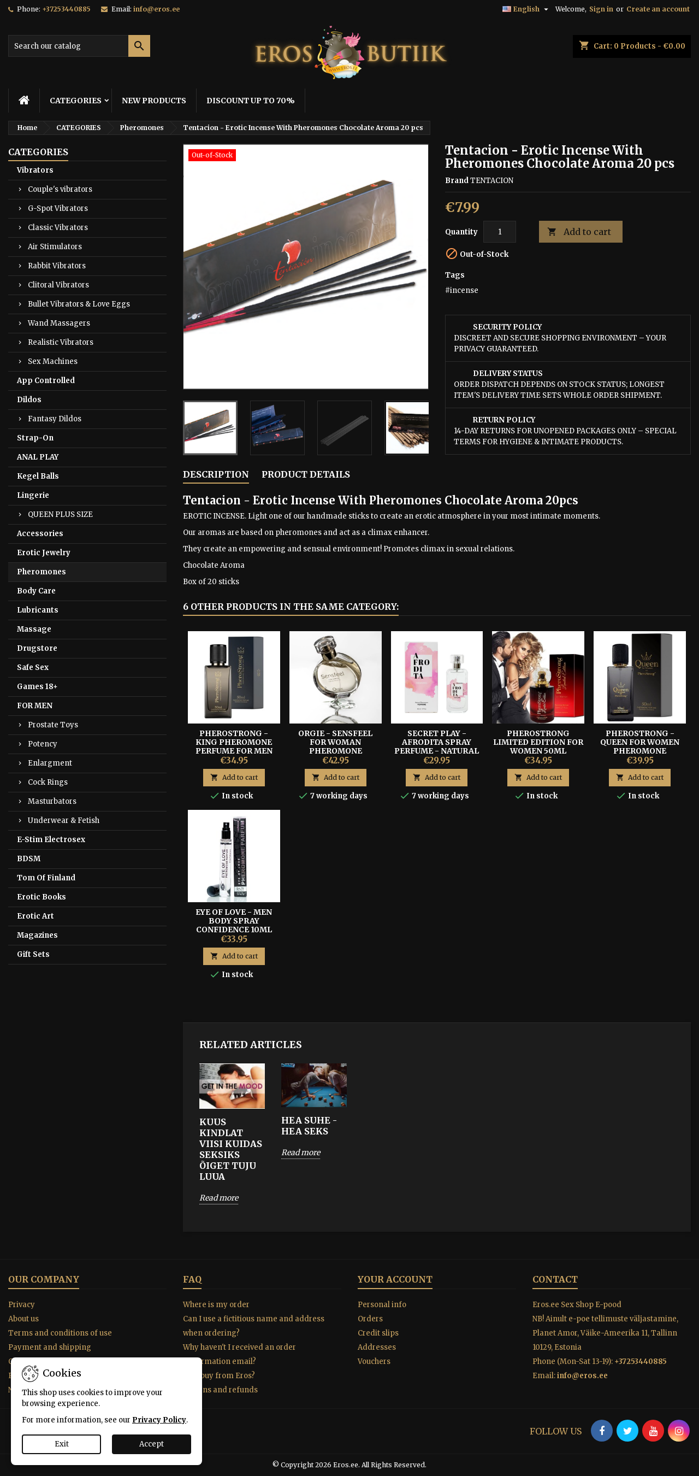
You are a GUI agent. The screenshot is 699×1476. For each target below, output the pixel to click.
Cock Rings (48, 782)
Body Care (36, 591)
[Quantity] (499, 232)
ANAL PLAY (37, 457)
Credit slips (378, 1333)
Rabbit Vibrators (57, 265)
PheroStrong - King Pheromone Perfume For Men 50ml (234, 746)
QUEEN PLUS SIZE (60, 514)
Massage (34, 629)
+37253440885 (66, 9)
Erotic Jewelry (43, 552)
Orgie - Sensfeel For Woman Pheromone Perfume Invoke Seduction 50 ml (335, 750)
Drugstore (37, 648)
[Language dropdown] (526, 9)
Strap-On (35, 438)
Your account (395, 1279)
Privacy (21, 1304)
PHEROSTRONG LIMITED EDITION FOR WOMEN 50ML (538, 742)
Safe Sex (33, 667)
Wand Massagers (59, 323)
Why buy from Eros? (219, 1375)
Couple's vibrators (60, 189)
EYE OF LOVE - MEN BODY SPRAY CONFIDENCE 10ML (234, 920)
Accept (151, 1444)
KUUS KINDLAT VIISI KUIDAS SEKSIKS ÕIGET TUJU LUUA (230, 1149)
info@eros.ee (156, 9)
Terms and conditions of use (60, 1333)
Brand (457, 180)
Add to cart (579, 232)
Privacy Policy (159, 1420)
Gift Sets (33, 954)
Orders (370, 1319)
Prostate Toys (53, 725)
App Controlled (46, 380)
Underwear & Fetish (63, 820)
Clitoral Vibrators (58, 285)
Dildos (29, 399)
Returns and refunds (220, 1390)
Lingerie (33, 495)
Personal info (382, 1304)
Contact (555, 1279)
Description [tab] (216, 474)
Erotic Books (41, 897)
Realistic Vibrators (60, 342)
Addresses (377, 1347)
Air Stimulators (55, 246)
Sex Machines (53, 361)
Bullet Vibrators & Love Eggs (79, 304)
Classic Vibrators (58, 227)
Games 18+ (37, 686)
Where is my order (216, 1304)
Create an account (658, 9)
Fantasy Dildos (54, 419)
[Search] (79, 46)
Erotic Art (35, 916)
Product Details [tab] (306, 474)
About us (23, 1319)
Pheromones (41, 572)
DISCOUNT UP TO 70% (250, 100)
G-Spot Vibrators (58, 208)
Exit (62, 1444)
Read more (218, 1198)
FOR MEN (34, 705)
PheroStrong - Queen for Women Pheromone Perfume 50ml (639, 746)
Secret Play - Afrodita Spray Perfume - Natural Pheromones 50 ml (436, 746)
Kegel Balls (38, 476)
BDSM (28, 858)
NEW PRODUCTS (154, 100)
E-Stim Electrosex (51, 839)
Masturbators (52, 801)
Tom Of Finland (46, 878)
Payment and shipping (49, 1347)
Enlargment (50, 763)
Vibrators (35, 170)
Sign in (601, 9)
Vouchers (374, 1361)
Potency (42, 744)
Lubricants (37, 610)
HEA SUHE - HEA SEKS (309, 1126)
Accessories (40, 533)
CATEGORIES (76, 100)
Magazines (37, 935)
